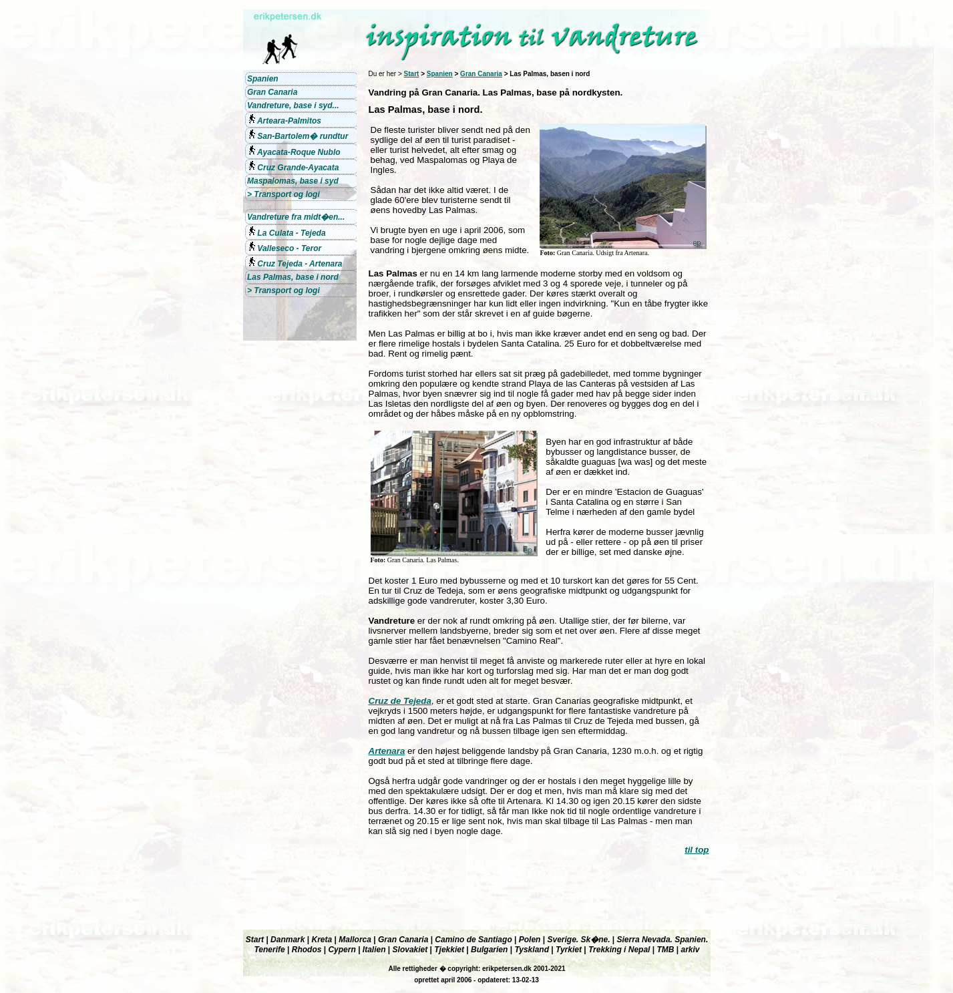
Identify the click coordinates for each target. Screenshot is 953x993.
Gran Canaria (481, 73)
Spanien (440, 73)
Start (411, 73)
